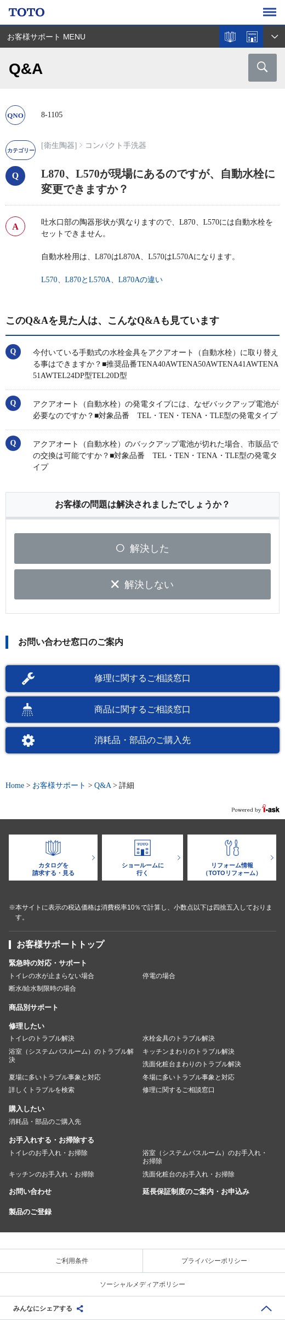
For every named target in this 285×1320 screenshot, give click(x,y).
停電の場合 (158, 976)
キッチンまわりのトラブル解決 (188, 1051)
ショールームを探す (252, 37)
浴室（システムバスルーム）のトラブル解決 (71, 1056)
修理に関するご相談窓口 (142, 678)
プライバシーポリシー (214, 1261)
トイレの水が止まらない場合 (51, 976)
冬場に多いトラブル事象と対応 (188, 1077)
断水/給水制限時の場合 (42, 988)
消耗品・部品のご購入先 (142, 740)
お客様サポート (59, 785)
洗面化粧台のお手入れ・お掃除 (188, 1174)
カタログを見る (230, 37)
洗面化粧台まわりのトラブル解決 (191, 1064)
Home (14, 785)
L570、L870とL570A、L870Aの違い (102, 280)
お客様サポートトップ (60, 944)
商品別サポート (34, 1007)
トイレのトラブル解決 (42, 1038)
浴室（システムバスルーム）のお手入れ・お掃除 (204, 1157)
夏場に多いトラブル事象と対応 (55, 1077)
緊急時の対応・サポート (48, 963)
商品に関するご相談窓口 (142, 709)
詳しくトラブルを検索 (42, 1090)
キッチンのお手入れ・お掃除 (51, 1174)
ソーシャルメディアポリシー (142, 1284)
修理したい (26, 1026)
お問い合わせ (30, 1191)
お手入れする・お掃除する (51, 1140)
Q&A (102, 785)
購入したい (26, 1109)
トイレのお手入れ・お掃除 (48, 1153)
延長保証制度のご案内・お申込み (195, 1191)
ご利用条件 (71, 1261)
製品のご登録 (30, 1212)
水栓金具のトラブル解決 (178, 1038)
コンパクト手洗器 (115, 145)
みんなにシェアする (42, 1308)
